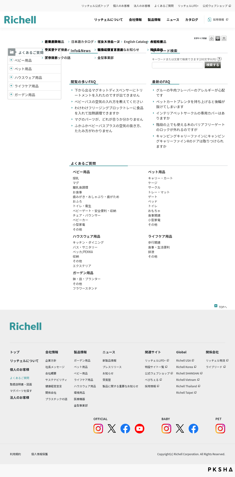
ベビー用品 (23, 60)
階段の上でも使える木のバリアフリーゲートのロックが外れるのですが (190, 127)
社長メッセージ (55, 367)
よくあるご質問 (164, 6)
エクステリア (82, 265)
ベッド (152, 201)
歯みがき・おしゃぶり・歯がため (96, 196)
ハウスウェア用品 (28, 77)
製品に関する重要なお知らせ (120, 386)
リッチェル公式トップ (95, 6)
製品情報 (154, 19)
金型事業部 (81, 405)
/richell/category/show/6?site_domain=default (11, 86)
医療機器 (79, 399)
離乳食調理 (80, 187)
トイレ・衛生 (82, 206)
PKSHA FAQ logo (220, 469)
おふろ (77, 201)
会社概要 (50, 373)
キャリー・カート (160, 178)
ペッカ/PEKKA (83, 251)
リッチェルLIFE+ (188, 6)
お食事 (77, 192)
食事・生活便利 (159, 247)
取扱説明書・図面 (21, 384)
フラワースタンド (85, 288)
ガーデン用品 (24, 94)
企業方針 (50, 360)
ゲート (152, 196)
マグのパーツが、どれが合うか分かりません (111, 119)
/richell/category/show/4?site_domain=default (11, 69)
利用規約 (15, 454)
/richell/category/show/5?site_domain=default (11, 60)
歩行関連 (154, 242)
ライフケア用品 (26, 86)
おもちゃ (154, 210)
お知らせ (108, 373)
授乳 (76, 178)
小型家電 (79, 224)
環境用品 (79, 392)
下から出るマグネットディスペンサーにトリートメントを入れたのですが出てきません (109, 93)
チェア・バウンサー (87, 215)
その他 (77, 229)
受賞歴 (107, 380)
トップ (15, 352)
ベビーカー (80, 220)
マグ (76, 182)
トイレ (152, 206)
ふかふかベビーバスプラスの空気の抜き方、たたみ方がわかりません (109, 128)
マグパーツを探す (21, 391)
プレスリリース (112, 367)
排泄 (151, 251)
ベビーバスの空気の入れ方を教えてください (109, 101)
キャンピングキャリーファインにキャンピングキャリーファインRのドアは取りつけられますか (190, 141)
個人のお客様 (121, 6)
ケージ (152, 182)
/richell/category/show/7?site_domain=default (11, 77)
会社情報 (135, 19)
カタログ (191, 19)
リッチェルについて (108, 19)
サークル (154, 187)
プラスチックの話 (56, 399)
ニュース (173, 19)
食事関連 (154, 215)
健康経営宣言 (53, 386)
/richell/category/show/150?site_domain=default (11, 95)
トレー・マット (159, 192)
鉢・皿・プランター (87, 278)
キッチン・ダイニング (88, 242)
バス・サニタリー (85, 247)
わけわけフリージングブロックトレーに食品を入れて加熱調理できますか (109, 110)
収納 (76, 256)
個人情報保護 (39, 454)
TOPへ (223, 306)
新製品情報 (109, 360)
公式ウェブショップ (215, 6)
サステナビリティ (56, 380)
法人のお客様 (142, 6)
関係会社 (50, 392)
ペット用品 (23, 68)
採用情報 (218, 19)
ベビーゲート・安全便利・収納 (94, 210)
